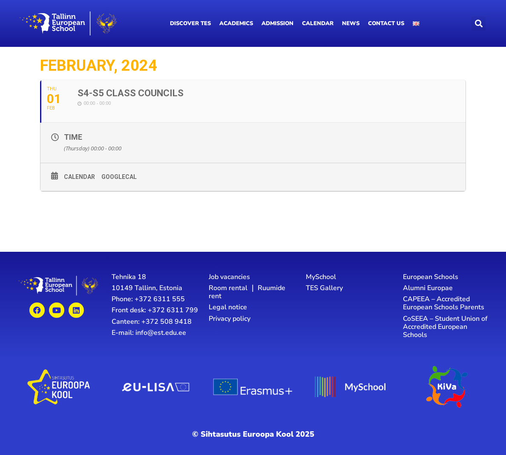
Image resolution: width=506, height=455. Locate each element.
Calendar (318, 23)
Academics (236, 23)
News (350, 23)
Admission (277, 23)
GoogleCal (119, 176)
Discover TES (190, 23)
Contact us (386, 23)
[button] (479, 24)
